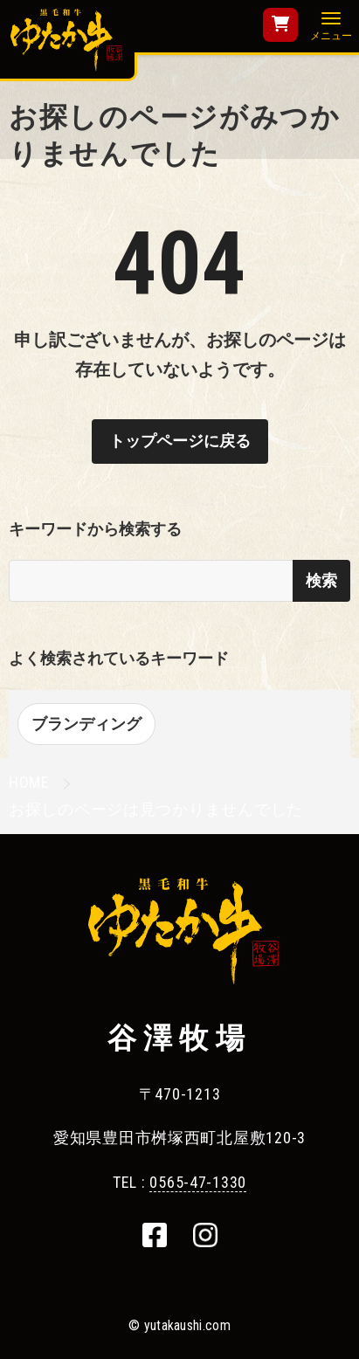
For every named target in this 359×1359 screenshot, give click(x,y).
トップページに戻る (180, 440)
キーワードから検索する (95, 529)
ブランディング (86, 723)
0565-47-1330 (197, 1182)
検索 (321, 580)
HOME (29, 782)
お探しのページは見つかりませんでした (156, 809)
